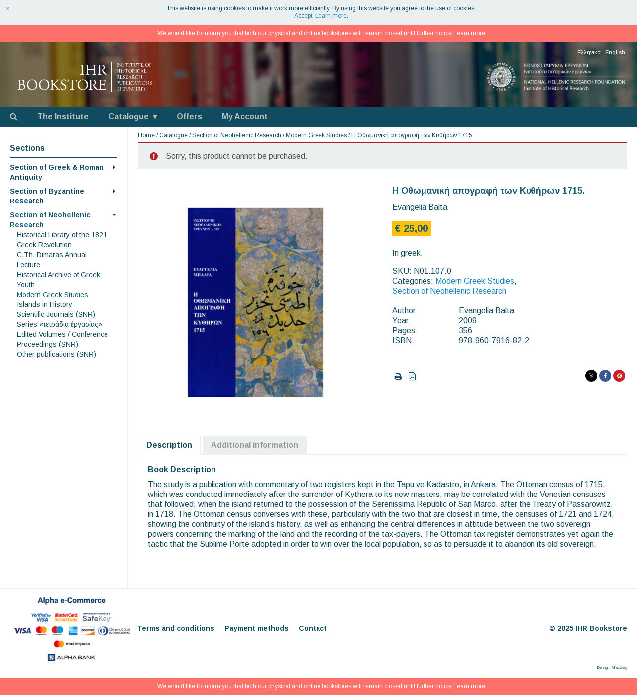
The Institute (63, 116)
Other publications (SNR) (56, 354)
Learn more (331, 15)
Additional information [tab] (254, 445)
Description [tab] (169, 445)
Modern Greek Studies (52, 294)
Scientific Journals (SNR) (56, 314)
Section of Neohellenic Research (236, 135)
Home (146, 135)
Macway (619, 667)
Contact (313, 628)
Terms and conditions (175, 628)
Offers (189, 116)
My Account (245, 116)
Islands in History (44, 304)
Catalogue (128, 116)
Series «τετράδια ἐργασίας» (59, 324)
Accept (303, 15)
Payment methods (256, 628)
